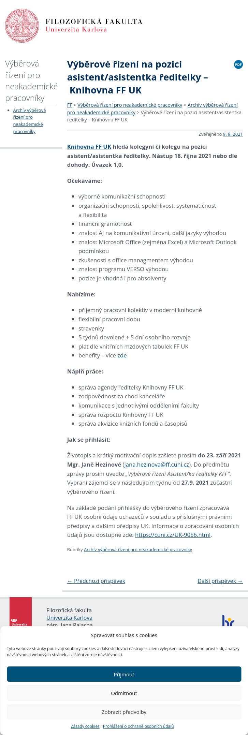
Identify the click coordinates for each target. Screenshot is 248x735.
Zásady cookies (85, 726)
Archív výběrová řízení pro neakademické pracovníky (138, 549)
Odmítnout (124, 693)
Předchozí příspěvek (96, 581)
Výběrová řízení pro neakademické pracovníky (31, 80)
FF (69, 105)
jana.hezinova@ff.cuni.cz (157, 464)
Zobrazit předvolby (124, 711)
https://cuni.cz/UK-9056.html (172, 535)
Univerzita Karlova (69, 617)
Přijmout (124, 674)
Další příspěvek (220, 581)
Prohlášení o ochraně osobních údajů (138, 726)
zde (122, 355)
